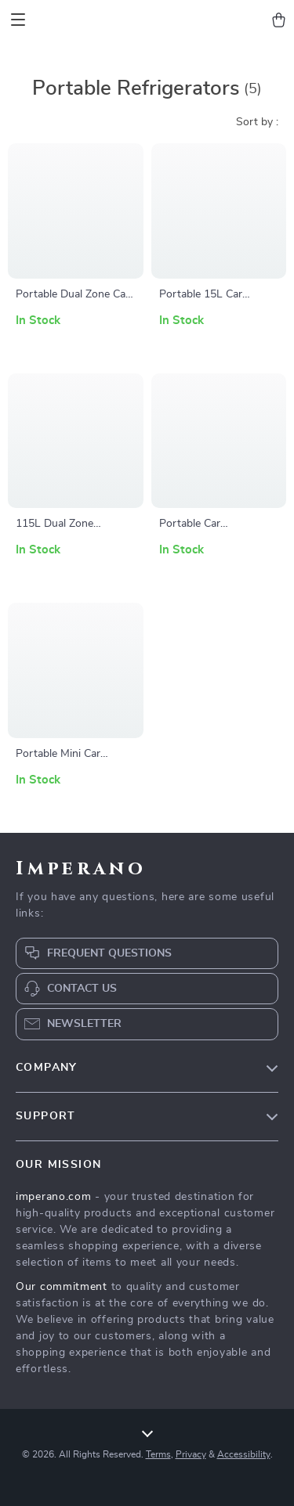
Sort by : (257, 122)
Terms (158, 1454)
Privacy (191, 1454)
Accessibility (243, 1454)
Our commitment (61, 1286)
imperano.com (53, 1196)
